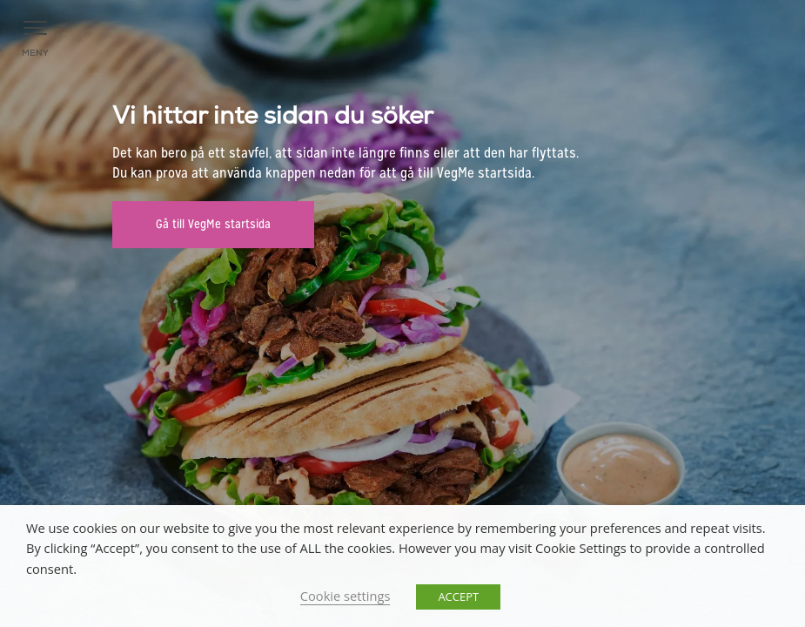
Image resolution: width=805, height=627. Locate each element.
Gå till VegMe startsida (213, 224)
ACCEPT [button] (458, 596)
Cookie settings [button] (345, 595)
